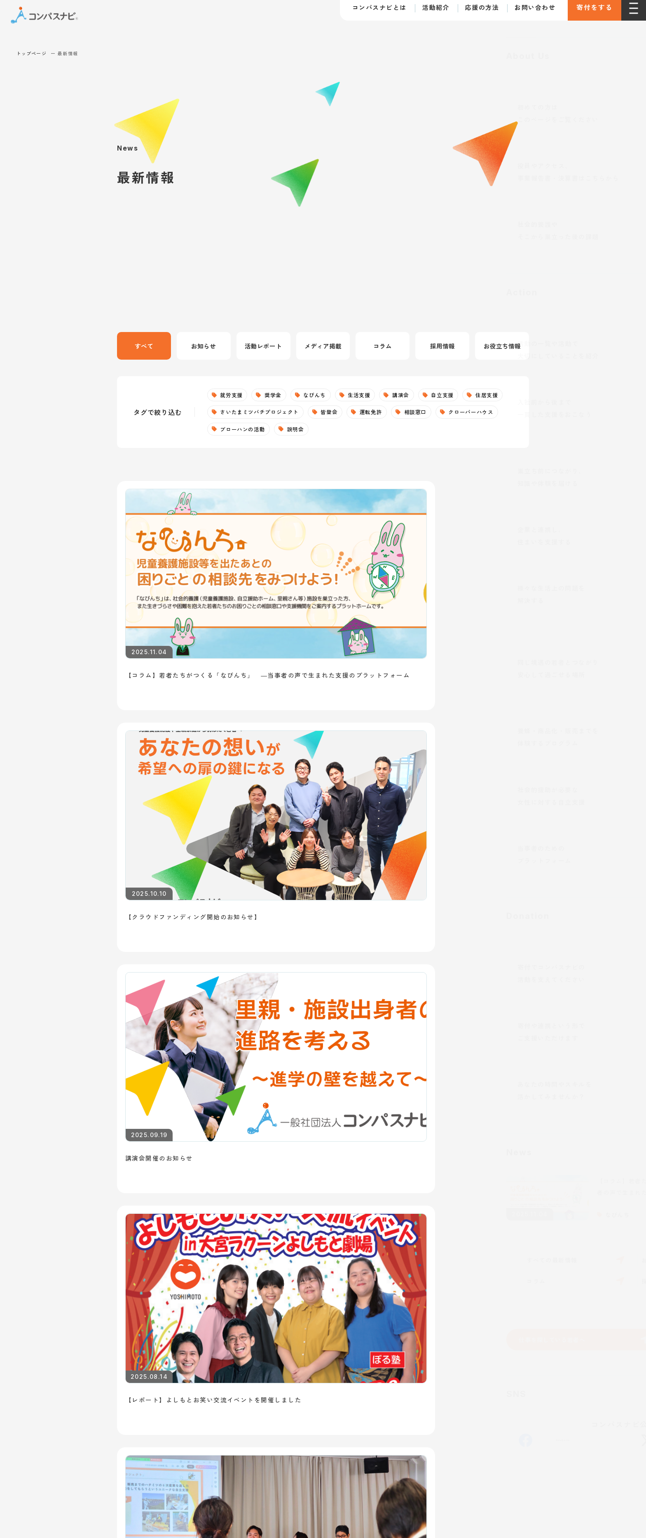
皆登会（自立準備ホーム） (296, 1315)
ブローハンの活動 (316, 432)
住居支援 (233, 414)
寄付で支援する (450, 1206)
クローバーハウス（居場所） (300, 1279)
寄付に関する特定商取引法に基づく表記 (160, 1365)
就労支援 (233, 395)
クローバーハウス (245, 432)
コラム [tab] (383, 346)
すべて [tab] (144, 346)
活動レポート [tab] (263, 346)
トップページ (31, 53)
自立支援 (457, 395)
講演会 (413, 395)
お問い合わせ (526, 12)
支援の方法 (447, 1181)
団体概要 (98, 1242)
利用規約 (88, 1365)
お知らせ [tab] (203, 346)
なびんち (321, 395)
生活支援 (368, 395)
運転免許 (429, 414)
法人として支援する (457, 1224)
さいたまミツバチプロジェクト (310, 414)
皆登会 (385, 414)
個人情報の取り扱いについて (260, 1365)
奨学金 (277, 395)
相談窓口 (476, 414)
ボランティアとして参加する (471, 1243)
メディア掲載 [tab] (323, 346)
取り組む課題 (105, 1260)
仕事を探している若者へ (127, 1118)
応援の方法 (474, 12)
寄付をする (590, 12)
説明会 (373, 432)
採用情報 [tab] (442, 346)
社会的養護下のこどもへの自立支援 (310, 1224)
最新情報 (101, 1296)
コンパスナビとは (371, 12)
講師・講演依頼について (469, 1118)
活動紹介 (427, 12)
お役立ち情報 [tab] (502, 346)
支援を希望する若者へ (295, 1118)
